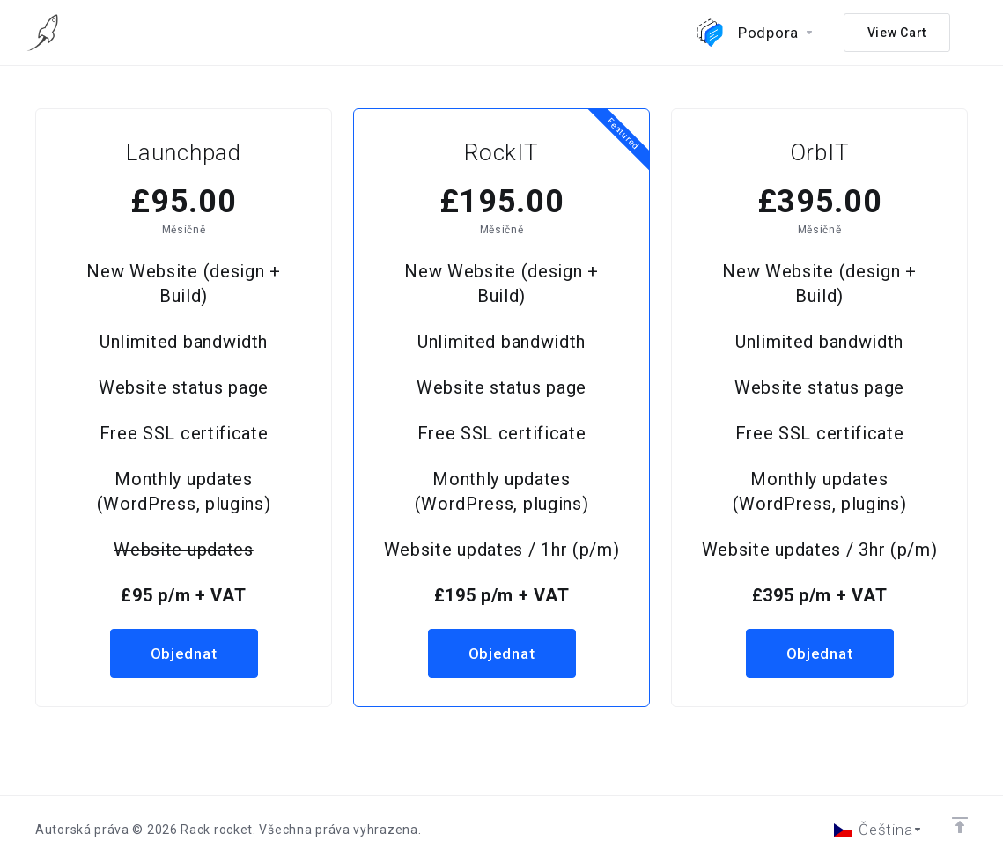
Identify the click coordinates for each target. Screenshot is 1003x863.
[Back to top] (960, 825)
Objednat (184, 653)
